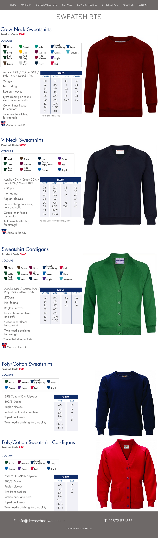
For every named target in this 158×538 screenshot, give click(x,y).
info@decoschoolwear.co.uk (42, 521)
